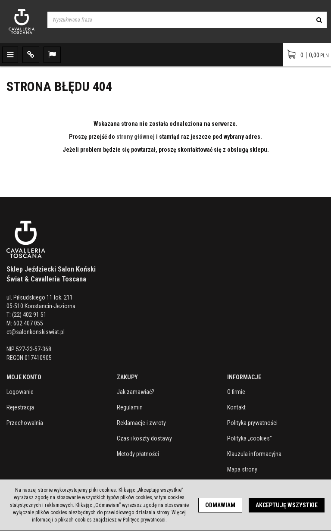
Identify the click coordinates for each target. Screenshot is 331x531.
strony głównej (135, 136)
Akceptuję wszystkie (287, 505)
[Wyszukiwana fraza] (179, 20)
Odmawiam (220, 505)
